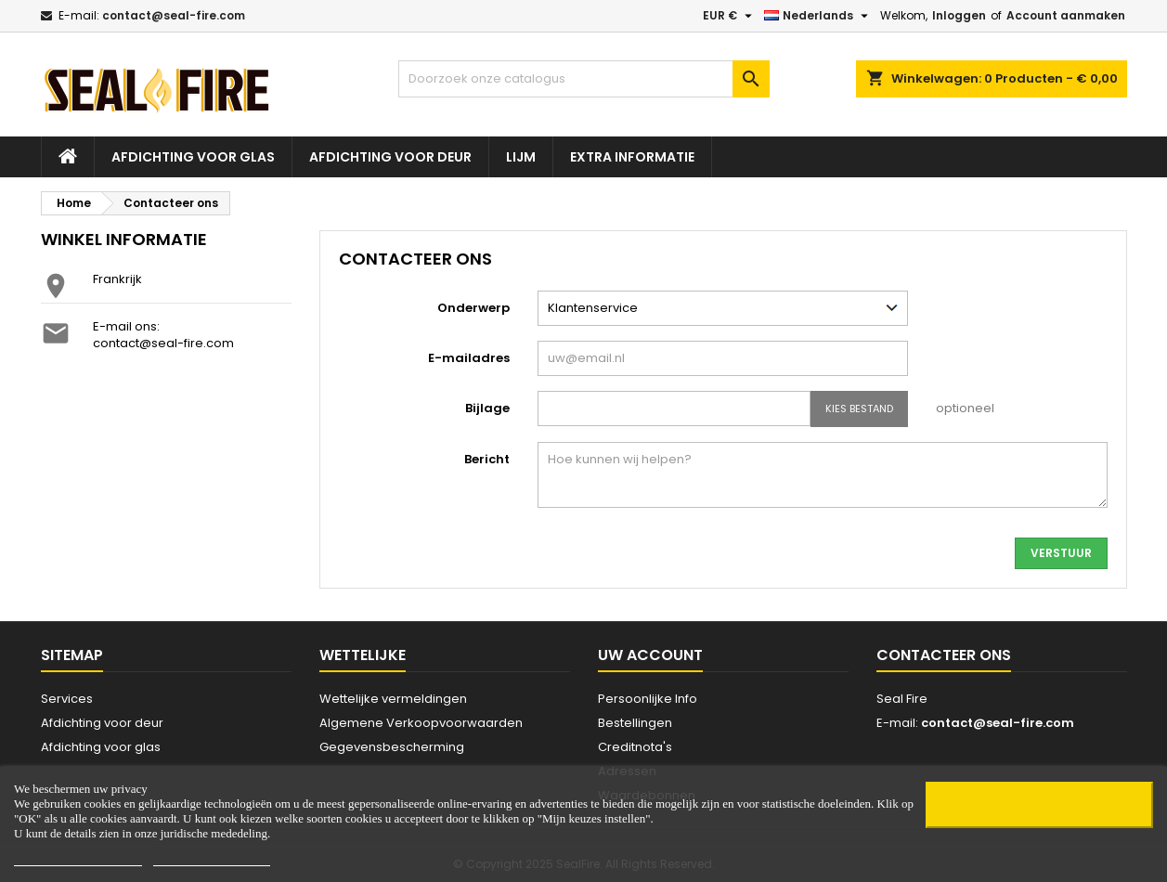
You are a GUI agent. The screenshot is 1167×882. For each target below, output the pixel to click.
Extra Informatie (632, 157)
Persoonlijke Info (647, 698)
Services (67, 698)
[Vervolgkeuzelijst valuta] (730, 16)
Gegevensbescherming (391, 747)
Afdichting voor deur (390, 157)
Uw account (650, 655)
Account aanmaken (1065, 15)
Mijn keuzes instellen (78, 857)
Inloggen (959, 15)
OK (1039, 805)
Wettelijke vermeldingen (393, 698)
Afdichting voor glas (193, 157)
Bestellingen (635, 723)
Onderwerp (473, 308)
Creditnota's (635, 747)
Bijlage (487, 408)
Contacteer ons (943, 655)
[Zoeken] (584, 78)
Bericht (487, 459)
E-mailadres (469, 358)
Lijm (521, 157)
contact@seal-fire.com (173, 15)
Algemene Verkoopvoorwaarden (421, 723)
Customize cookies (211, 857)
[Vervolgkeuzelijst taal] (818, 16)
